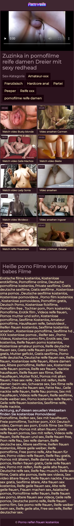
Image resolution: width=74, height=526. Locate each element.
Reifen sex (44, 365)
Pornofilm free (11, 308)
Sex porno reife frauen (35, 505)
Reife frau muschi (44, 471)
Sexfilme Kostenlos (34, 320)
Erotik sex (54, 339)
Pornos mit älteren (14, 459)
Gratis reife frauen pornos (37, 350)
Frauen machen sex (35, 490)
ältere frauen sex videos (35, 497)
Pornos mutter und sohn (19, 316)
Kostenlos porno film (28, 339)
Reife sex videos (51, 475)
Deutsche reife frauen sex (44, 357)
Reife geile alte (27, 509)
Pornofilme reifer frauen (31, 493)
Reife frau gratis (58, 456)
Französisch (13, 83)
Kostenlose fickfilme (41, 305)
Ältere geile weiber (31, 448)
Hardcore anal (38, 83)
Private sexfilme (47, 286)
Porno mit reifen (19, 467)
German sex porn (23, 425)
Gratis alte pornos (23, 475)
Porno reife (37, 4)
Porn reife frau (11, 441)
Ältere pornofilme (21, 365)
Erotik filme (48, 425)
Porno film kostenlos (56, 297)
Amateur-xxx (38, 76)
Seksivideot (55, 323)
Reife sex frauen (43, 369)
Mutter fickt (28, 376)
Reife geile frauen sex (33, 486)
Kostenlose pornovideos (19, 297)
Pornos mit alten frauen (37, 429)
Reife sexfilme (61, 395)
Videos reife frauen (52, 312)
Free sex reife (22, 380)
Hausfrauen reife (32, 323)
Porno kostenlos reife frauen (49, 399)
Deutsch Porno (12, 305)
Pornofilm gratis (53, 301)
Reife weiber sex (13, 399)
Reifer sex (47, 335)
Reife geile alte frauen (51, 467)
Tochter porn (35, 308)
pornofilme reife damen (23, 98)
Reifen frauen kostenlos (18, 327)
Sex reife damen (36, 441)
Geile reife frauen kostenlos (21, 403)
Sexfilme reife (55, 403)
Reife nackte (10, 407)
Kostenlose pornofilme (34, 331)
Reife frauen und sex (27, 437)
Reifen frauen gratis (27, 463)
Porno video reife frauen (25, 456)
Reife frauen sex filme (36, 373)
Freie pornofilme (13, 422)
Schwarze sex (38, 384)
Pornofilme (9, 312)
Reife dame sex (43, 459)
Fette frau (53, 388)
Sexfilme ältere (28, 482)
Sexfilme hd (63, 331)
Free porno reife (31, 452)
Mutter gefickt (21, 354)
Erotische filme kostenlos (20, 278)
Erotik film (27, 312)
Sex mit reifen (45, 380)
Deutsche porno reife (29, 501)
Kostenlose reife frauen (29, 361)
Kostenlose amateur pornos (22, 346)
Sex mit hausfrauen (52, 418)
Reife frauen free (58, 437)
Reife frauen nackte (46, 478)
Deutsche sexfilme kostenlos (44, 293)
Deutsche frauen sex (27, 388)
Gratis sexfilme (43, 290)
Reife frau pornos (44, 391)
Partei (58, 83)
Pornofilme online (33, 282)
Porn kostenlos (58, 308)
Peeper (10, 91)
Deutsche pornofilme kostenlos (32, 284)
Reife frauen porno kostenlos (39, 342)
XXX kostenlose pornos (18, 335)
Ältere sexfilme (34, 444)
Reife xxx (27, 91)
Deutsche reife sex (14, 471)
